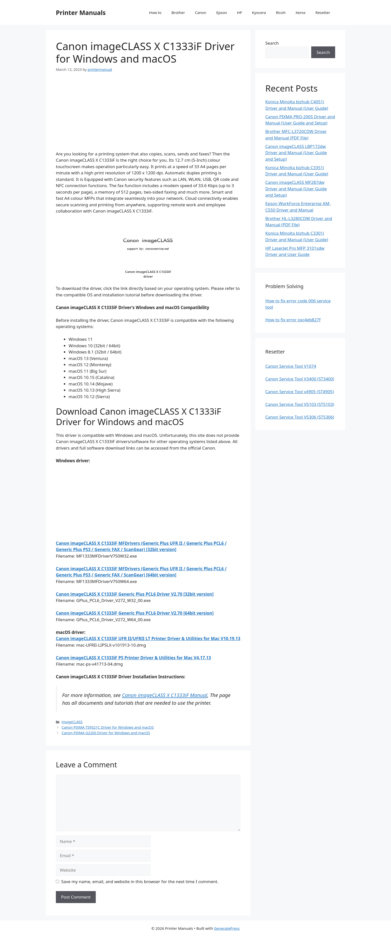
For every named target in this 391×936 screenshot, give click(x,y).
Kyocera (259, 12)
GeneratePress (227, 928)
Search (272, 43)
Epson (221, 12)
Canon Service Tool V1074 (290, 366)
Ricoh (281, 12)
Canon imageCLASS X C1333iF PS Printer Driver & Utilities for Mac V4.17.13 (133, 658)
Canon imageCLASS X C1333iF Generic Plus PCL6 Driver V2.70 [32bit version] (135, 594)
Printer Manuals (81, 12)
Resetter (322, 12)
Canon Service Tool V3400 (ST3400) (299, 379)
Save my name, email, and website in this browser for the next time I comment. (139, 881)
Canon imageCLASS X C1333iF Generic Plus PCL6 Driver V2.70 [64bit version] (135, 613)
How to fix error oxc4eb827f (292, 320)
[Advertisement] (148, 116)
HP (239, 12)
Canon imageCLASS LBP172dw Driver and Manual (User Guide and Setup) (296, 152)
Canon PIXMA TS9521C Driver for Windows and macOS (108, 727)
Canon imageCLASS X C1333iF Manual (164, 695)
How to (155, 12)
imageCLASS (72, 721)
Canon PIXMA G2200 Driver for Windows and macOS (106, 732)
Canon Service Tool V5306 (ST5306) (299, 417)
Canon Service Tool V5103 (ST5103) (299, 404)
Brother (178, 12)
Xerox (300, 12)
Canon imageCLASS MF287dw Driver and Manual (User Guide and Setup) (296, 188)
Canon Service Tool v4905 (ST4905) (299, 391)
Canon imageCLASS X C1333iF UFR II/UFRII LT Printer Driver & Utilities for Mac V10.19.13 (148, 638)
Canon (200, 12)
